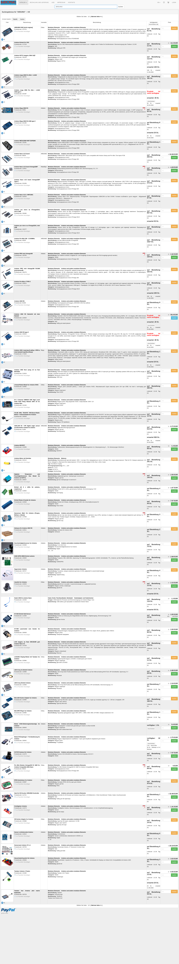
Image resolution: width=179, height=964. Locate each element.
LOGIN (174, 2)
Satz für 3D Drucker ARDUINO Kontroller (26, 793)
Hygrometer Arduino (20, 569)
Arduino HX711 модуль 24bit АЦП (24, 55)
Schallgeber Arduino (20, 806)
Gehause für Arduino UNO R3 (23, 528)
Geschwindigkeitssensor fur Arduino (25, 543)
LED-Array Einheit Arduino (22, 683)
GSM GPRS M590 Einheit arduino (24, 556)
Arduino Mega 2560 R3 (21, 108)
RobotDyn (44, 166)
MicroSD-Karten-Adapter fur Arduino (25, 698)
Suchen (120, 6)
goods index (4, 913)
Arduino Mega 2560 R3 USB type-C (25, 121)
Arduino (43, 108)
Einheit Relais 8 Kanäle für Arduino (25, 500)
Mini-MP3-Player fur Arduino (23, 711)
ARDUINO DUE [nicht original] (23, 27)
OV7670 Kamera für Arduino (22, 752)
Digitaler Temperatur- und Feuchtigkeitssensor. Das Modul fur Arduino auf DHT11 (27, 476)
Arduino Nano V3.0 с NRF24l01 (23, 194)
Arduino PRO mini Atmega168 (23, 253)
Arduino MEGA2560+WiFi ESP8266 (25, 140)
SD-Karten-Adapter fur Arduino (23, 819)
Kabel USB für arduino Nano (23, 598)
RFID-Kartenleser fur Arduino (23, 780)
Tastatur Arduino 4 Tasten (22, 871)
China (42, 27)
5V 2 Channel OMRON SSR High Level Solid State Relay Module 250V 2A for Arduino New (27, 401)
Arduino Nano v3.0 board (22, 153)
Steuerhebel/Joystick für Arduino (24, 858)
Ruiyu (42, 350)
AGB (53, 2)
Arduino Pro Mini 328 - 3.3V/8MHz (24, 238)
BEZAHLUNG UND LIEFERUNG (39, 2)
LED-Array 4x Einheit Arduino (23, 670)
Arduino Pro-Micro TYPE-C (22, 281)
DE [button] (158, 2)
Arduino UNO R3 (19, 301)
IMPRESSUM (61, 2)
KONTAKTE (71, 2)
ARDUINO (44, 153)
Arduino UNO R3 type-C (21, 332)
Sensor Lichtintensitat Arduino (23, 832)
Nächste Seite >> (96, 16)
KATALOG (23, 2)
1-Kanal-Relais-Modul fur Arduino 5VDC (26, 385)
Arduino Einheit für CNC (21, 42)
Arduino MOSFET (19, 445)
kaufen (174, 28)
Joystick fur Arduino (20, 582)
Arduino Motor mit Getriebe (22, 458)
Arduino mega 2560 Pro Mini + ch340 (25, 75)
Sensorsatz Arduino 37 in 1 (22, 845)
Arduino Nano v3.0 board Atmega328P (26, 166)
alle (153, 24)
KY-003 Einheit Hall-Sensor (22, 614)
